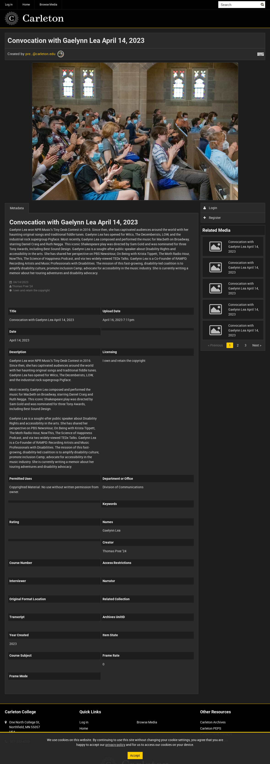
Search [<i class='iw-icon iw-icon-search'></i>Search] (262, 4)
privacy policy (115, 744)
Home (26, 4)
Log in (9, 4)
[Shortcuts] (260, 53)
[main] (135, 366)
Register (212, 217)
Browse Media (48, 4)
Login (210, 208)
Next (256, 345)
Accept (135, 755)
